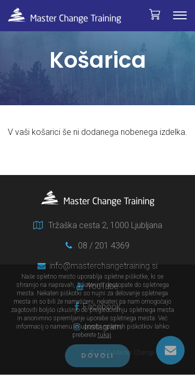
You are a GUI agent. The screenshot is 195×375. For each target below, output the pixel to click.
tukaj (104, 335)
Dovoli (97, 355)
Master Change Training (64, 15)
